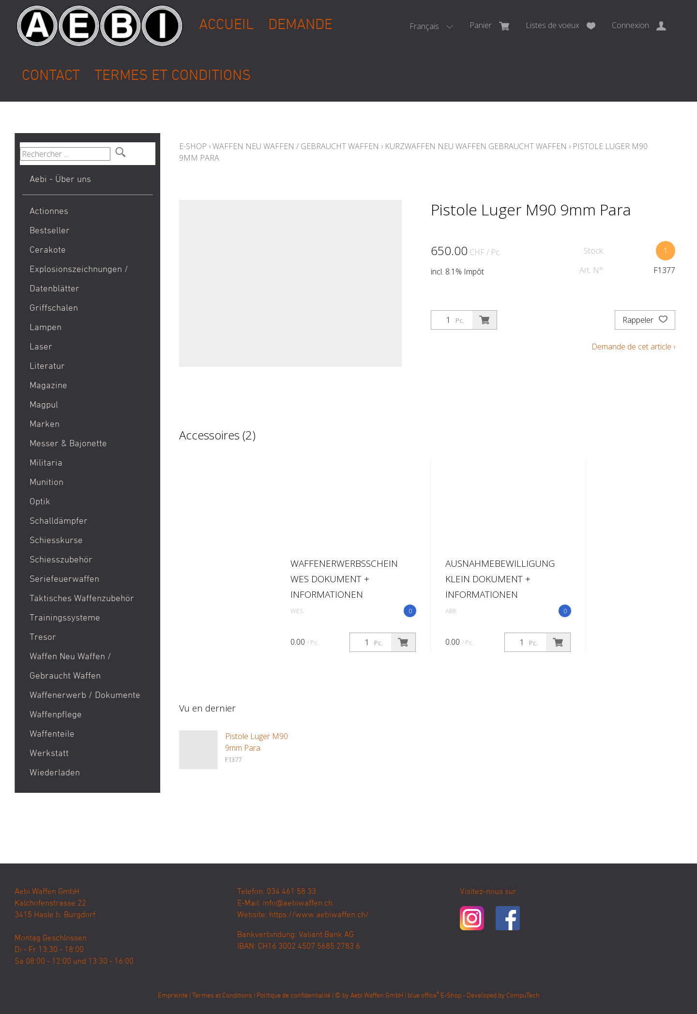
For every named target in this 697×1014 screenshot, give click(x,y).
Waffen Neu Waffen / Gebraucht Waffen (70, 666)
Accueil (226, 25)
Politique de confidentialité (294, 996)
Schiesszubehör (61, 560)
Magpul (44, 405)
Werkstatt (49, 753)
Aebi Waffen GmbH (376, 996)
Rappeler (644, 320)
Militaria (46, 463)
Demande (300, 25)
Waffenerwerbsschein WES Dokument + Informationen (344, 579)
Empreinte (173, 996)
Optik (40, 502)
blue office (423, 996)
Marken (45, 424)
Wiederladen (55, 773)
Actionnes (49, 211)
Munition (46, 482)
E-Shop (193, 146)
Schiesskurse (56, 540)
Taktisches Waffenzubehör (82, 599)
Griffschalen (54, 308)
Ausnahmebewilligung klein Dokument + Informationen (500, 579)
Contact (51, 76)
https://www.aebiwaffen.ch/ (319, 915)
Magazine (48, 386)
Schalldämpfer (59, 521)
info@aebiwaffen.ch (298, 903)
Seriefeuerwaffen (64, 579)
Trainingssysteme (65, 618)
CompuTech (523, 996)
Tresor (43, 637)
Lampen (45, 327)
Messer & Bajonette (68, 444)
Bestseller (50, 231)
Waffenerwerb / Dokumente (85, 695)
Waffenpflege (56, 715)
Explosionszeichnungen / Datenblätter (79, 279)
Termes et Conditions (172, 76)
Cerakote (48, 250)
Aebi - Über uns (60, 179)
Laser (41, 347)
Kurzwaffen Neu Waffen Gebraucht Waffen (476, 146)
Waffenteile (52, 734)
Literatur (47, 366)
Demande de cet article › (633, 346)
